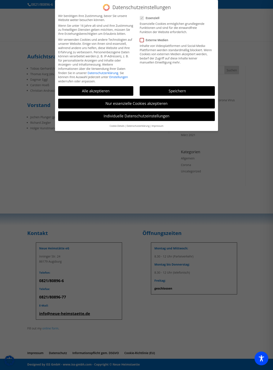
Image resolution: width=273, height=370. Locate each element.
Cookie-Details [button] (117, 125)
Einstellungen (118, 77)
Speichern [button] (177, 90)
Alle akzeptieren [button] (96, 90)
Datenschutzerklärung (103, 73)
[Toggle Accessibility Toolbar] (261, 358)
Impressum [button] (157, 125)
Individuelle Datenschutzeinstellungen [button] (136, 115)
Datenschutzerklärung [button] (138, 125)
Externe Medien (156, 40)
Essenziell (151, 18)
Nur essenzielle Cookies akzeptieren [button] (137, 103)
